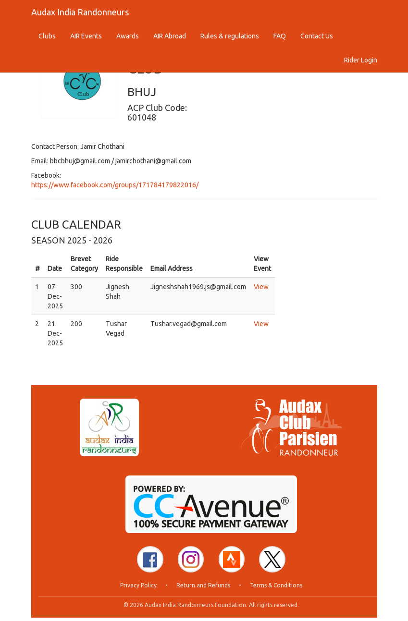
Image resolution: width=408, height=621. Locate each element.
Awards (127, 36)
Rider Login (360, 60)
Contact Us (316, 36)
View (261, 287)
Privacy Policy (138, 588)
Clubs (47, 36)
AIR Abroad (169, 36)
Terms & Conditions (276, 588)
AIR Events (86, 36)
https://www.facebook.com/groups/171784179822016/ (114, 185)
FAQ (279, 36)
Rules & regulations (229, 36)
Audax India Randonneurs (80, 12)
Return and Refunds (203, 588)
